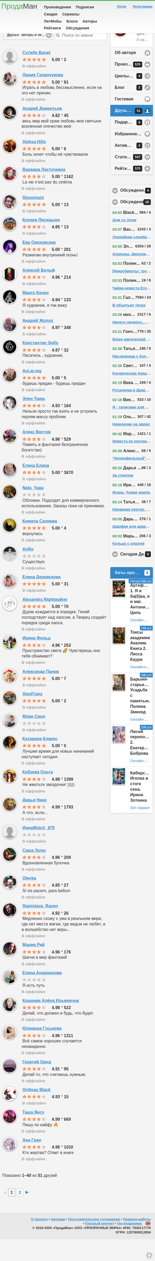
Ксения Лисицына (41, 242)
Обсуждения (77, 28)
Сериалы (70, 14)
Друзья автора (130, 133)
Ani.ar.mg (32, 393)
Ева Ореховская (39, 264)
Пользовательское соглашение (94, 1241)
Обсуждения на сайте (137, 224)
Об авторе (125, 74)
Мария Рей (33, 966)
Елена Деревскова (41, 599)
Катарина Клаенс (40, 760)
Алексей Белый (38, 292)
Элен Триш (33, 420)
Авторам (58, 1241)
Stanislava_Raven (40, 928)
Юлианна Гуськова (41, 1050)
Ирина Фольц (36, 660)
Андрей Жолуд (37, 342)
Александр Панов (40, 693)
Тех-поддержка (129, 1245)
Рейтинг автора (131, 190)
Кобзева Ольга (37, 794)
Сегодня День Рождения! (137, 576)
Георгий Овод (36, 1084)
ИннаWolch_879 (38, 850)
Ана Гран (31, 1162)
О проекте (39, 1241)
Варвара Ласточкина (43, 191)
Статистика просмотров (134, 179)
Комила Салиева (39, 543)
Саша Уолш (34, 872)
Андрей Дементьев (42, 130)
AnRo (28, 571)
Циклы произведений (134, 98)
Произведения (57, 7)
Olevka (29, 900)
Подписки (85, 7)
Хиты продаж (132, 595)
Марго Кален (35, 314)
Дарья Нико (34, 822)
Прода (19, 6)
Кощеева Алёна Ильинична (50, 1022)
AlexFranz (32, 716)
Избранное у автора (134, 156)
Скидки (51, 14)
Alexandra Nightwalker (45, 621)
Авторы (90, 21)
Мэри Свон (33, 738)
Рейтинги (52, 28)
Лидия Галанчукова (42, 97)
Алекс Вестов (36, 454)
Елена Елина (35, 487)
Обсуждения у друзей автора (137, 212)
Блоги (72, 21)
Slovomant (33, 219)
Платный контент (99, 1245)
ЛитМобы (53, 21)
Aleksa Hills (34, 163)
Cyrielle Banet (36, 74)
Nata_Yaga (33, 510)
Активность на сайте (134, 167)
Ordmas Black (36, 1111)
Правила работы (137, 1241)
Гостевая (124, 121)
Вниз (149, 1255)
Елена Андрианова (42, 995)
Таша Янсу (33, 1134)
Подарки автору (131, 144)
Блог (128, 109)
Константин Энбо (40, 365)
